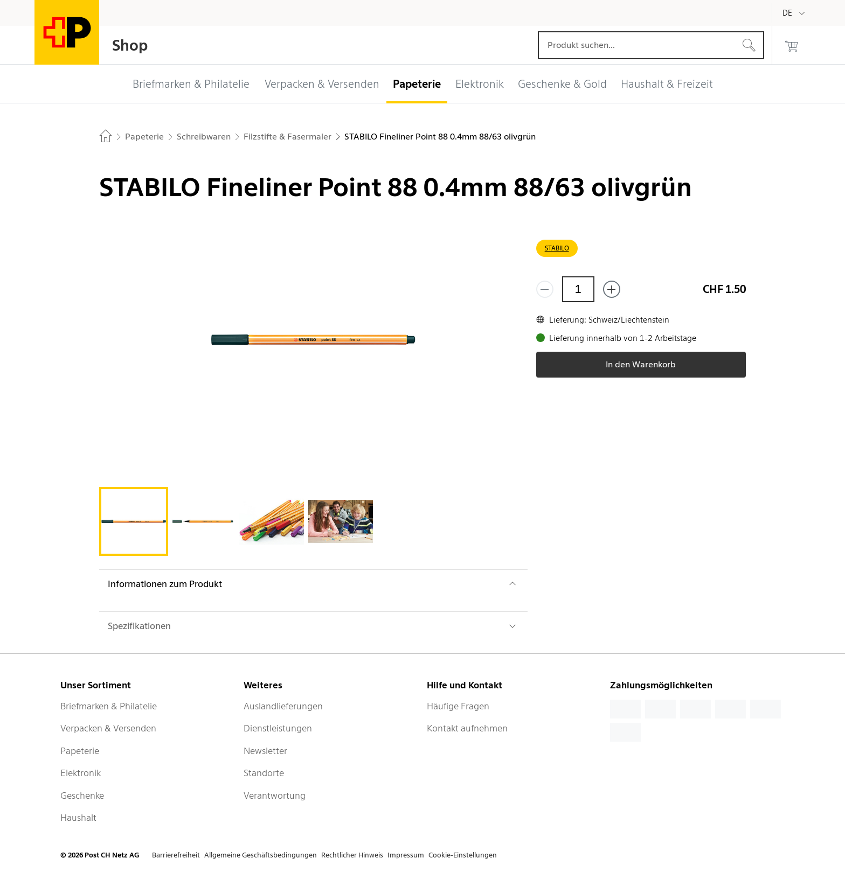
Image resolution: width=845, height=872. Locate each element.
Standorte (264, 773)
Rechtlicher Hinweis (352, 855)
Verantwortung (275, 795)
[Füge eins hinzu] (611, 289)
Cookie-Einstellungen (462, 855)
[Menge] (578, 289)
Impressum (405, 855)
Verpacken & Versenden (108, 728)
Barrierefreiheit (176, 855)
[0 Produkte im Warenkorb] (791, 45)
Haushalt (78, 817)
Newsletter (265, 750)
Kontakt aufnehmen (467, 728)
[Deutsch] (795, 13)
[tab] (133, 521)
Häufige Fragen (458, 706)
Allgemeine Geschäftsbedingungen (260, 855)
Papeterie (79, 750)
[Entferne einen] (544, 289)
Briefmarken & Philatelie (108, 706)
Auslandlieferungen (283, 706)
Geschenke (82, 795)
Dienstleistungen (278, 728)
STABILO (557, 248)
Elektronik (80, 773)
